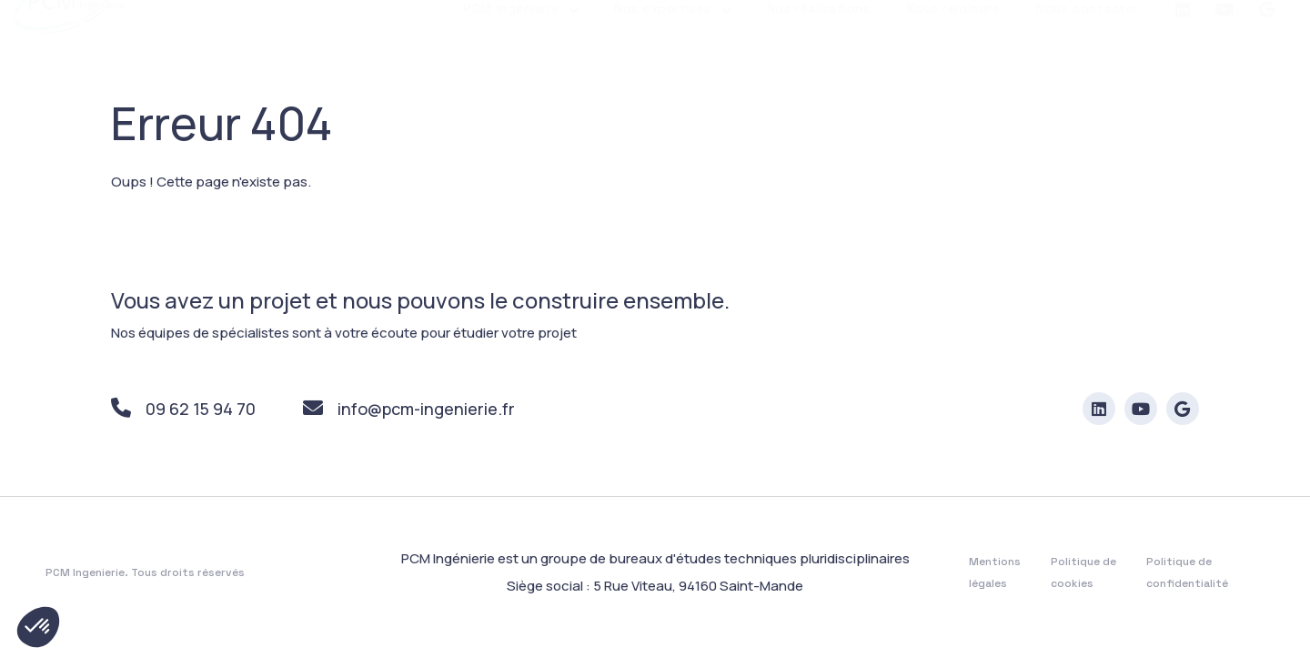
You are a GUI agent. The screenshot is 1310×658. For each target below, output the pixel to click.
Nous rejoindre (954, 52)
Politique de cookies (1083, 573)
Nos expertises (662, 52)
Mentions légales (995, 573)
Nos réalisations (819, 52)
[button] (38, 627)
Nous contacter (1087, 52)
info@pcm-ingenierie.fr (409, 409)
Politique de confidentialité (1187, 573)
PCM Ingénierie (511, 52)
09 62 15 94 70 (183, 409)
